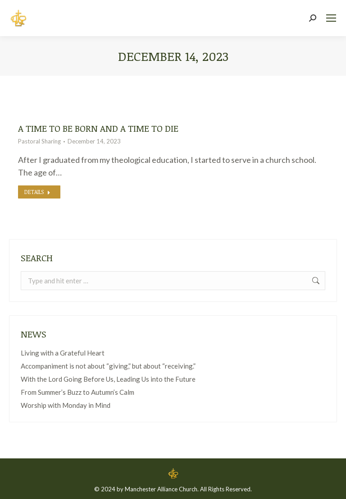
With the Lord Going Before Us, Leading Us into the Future (108, 379)
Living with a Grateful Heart (63, 353)
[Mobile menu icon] (331, 18)
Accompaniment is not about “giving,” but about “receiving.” (108, 366)
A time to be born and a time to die (98, 128)
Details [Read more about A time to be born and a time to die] (37, 191)
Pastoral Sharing (39, 141)
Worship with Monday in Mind (65, 405)
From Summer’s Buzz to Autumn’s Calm (77, 392)
